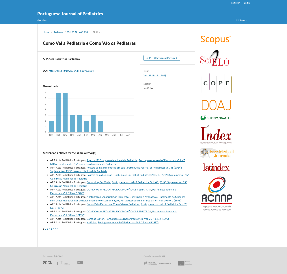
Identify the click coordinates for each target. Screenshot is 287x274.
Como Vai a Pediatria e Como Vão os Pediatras (113, 204)
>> (56, 228)
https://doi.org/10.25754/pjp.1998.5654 (71, 70)
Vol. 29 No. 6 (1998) (78, 32)
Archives (42, 20)
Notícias (92, 222)
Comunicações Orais (99, 182)
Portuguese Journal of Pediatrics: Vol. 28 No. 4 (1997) (128, 222)
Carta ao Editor (96, 218)
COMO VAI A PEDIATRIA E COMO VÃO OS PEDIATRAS (119, 189)
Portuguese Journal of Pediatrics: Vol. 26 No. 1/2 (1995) (137, 218)
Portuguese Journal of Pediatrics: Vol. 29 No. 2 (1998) (150, 200)
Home (46, 32)
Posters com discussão (100, 174)
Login (247, 2)
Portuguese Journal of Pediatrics (70, 13)
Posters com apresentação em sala (106, 167)
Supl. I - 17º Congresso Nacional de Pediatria (112, 160)
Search (241, 20)
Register (235, 2)
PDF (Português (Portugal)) (163, 57)
